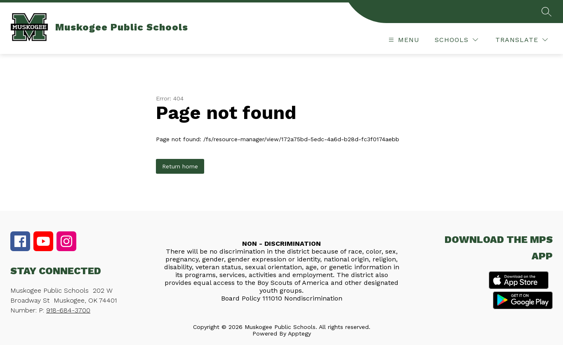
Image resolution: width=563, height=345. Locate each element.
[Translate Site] (521, 40)
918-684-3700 (68, 310)
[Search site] (546, 11)
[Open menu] (402, 40)
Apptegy (299, 333)
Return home (180, 166)
